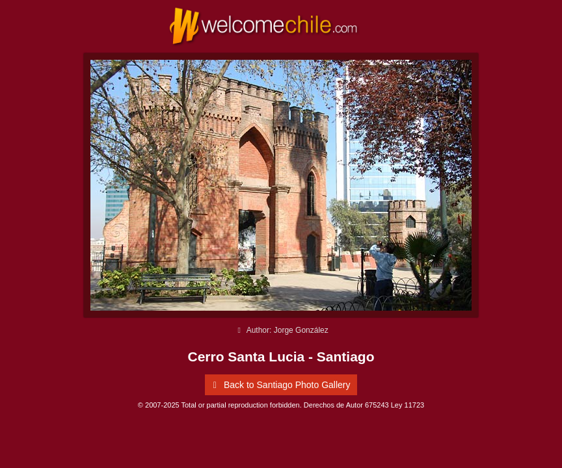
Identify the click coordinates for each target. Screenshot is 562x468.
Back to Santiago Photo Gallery (279, 385)
